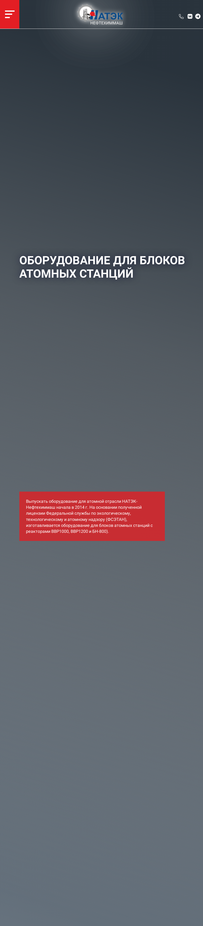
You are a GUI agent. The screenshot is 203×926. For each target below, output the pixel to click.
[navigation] (9, 14)
